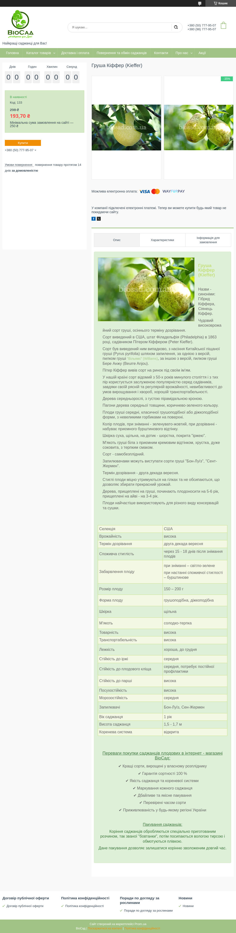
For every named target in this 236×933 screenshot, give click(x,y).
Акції (202, 53)
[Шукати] (175, 27)
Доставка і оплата (75, 53)
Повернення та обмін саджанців (122, 53)
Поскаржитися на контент (105, 928)
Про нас (182, 53)
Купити (23, 143)
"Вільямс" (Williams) (142, 359)
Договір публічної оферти (25, 906)
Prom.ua (140, 924)
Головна (12, 53)
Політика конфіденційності (84, 906)
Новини (188, 906)
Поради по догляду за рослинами (148, 910)
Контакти (161, 53)
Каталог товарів (38, 53)
